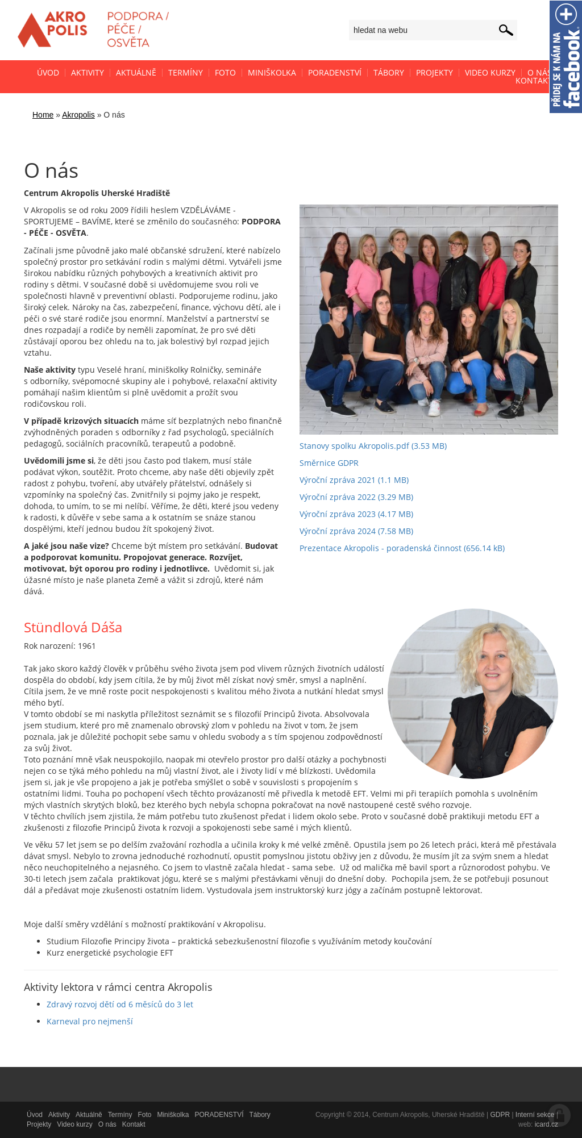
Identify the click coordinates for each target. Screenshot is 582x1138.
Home (42, 114)
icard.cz (546, 1124)
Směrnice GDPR (329, 462)
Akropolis (78, 114)
